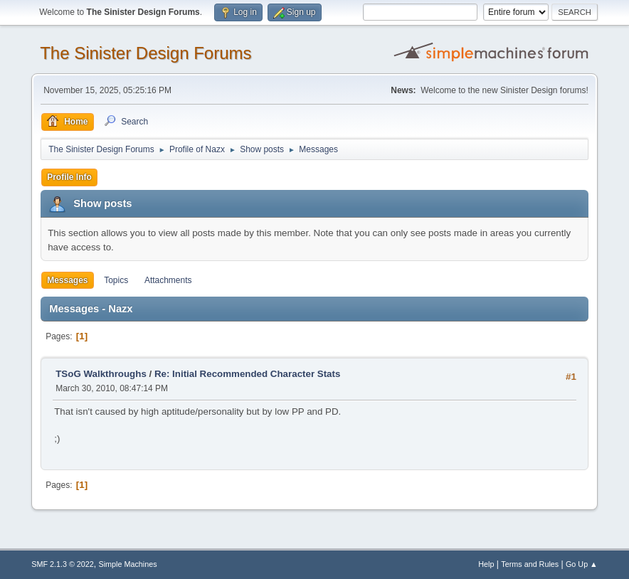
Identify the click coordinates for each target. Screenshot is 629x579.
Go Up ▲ (582, 564)
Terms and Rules (530, 564)
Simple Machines (128, 564)
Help (486, 564)
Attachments (168, 280)
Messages (67, 280)
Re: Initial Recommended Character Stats (247, 373)
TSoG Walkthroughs (101, 373)
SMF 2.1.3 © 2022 (62, 564)
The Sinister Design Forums (145, 53)
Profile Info (69, 177)
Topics (116, 280)
